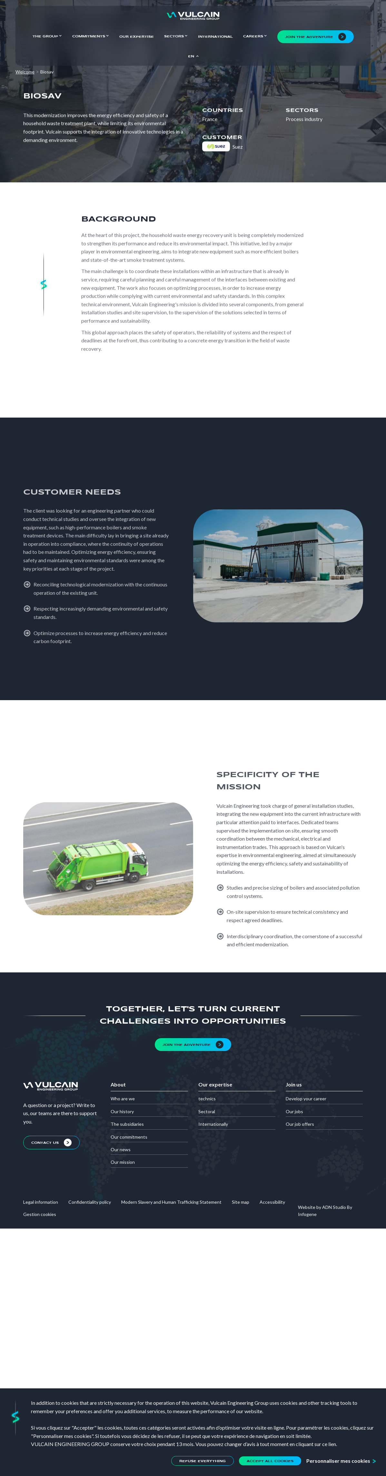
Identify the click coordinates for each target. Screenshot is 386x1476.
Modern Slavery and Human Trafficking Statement (171, 1202)
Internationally (213, 1124)
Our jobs (294, 1111)
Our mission (123, 1162)
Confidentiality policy (89, 1202)
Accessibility (272, 1202)
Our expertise (136, 36)
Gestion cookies (39, 1214)
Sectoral (206, 1111)
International (215, 36)
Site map (240, 1202)
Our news (121, 1149)
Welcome (25, 71)
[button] (47, 36)
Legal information (40, 1202)
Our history (122, 1111)
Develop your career (306, 1098)
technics (207, 1098)
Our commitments (129, 1137)
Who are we (123, 1098)
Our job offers (300, 1124)
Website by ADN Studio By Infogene (325, 1210)
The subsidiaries (127, 1124)
